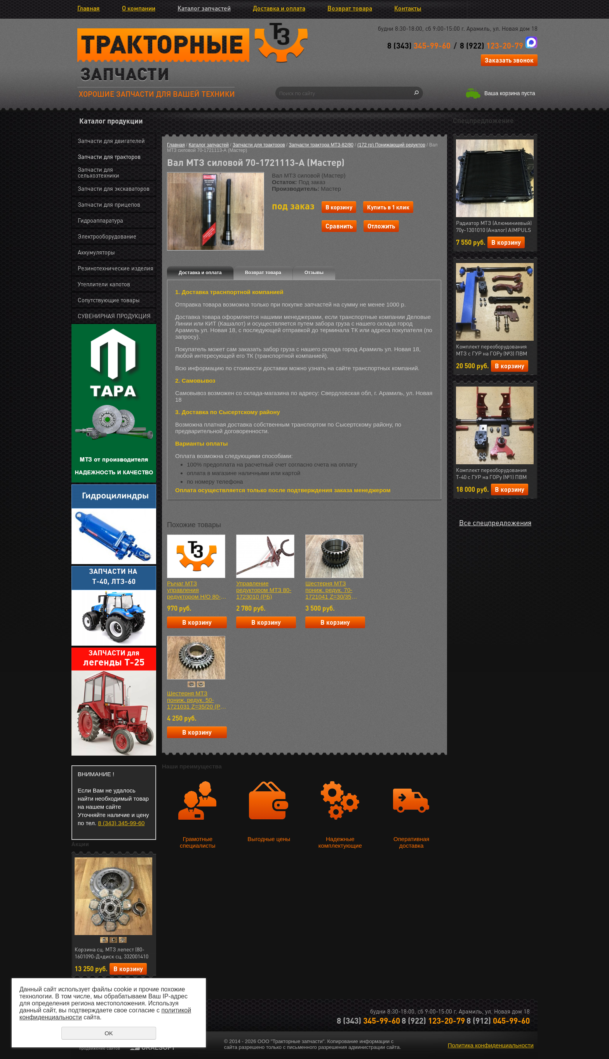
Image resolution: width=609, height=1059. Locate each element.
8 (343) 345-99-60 (121, 823)
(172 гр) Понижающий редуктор (391, 145)
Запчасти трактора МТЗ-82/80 (321, 145)
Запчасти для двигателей (111, 141)
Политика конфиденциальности (491, 1045)
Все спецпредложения (495, 522)
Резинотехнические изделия (115, 268)
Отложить (381, 226)
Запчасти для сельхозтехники (98, 172)
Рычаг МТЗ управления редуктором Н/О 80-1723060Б (194, 590)
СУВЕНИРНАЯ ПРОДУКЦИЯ (114, 316)
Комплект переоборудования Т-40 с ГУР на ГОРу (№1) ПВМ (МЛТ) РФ (491, 473)
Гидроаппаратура (100, 220)
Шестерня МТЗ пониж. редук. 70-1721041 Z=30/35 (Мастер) (328, 590)
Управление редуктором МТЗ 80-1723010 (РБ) (263, 590)
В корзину (128, 969)
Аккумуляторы (96, 252)
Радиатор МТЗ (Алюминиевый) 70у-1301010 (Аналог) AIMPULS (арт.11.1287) (494, 226)
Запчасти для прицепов (109, 204)
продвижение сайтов (99, 1048)
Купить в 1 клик (388, 207)
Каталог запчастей (204, 8)
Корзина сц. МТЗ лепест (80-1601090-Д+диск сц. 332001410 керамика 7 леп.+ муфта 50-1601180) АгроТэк (111, 953)
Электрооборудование (107, 236)
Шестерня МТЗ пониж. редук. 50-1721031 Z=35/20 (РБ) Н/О (196, 700)
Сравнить (339, 226)
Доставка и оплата (279, 8)
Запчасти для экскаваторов (114, 188)
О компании (138, 8)
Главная (88, 8)
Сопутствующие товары (109, 300)
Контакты (407, 8)
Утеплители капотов (104, 284)
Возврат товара (349, 8)
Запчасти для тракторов (109, 156)
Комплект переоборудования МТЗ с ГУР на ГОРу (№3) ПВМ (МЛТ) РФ (491, 350)
